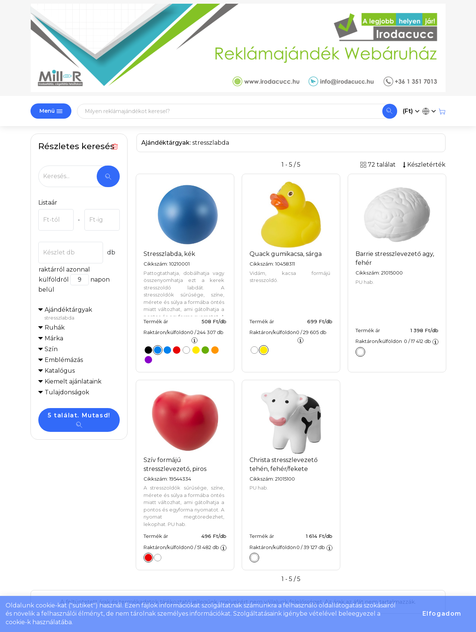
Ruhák (55, 327)
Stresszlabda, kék (169, 253)
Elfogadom (441, 613)
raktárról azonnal (64, 269)
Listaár (47, 202)
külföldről (53, 279)
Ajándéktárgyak (82, 314)
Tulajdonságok (67, 392)
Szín (51, 349)
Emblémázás (64, 359)
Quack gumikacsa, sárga (286, 253)
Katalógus (60, 370)
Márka (54, 338)
